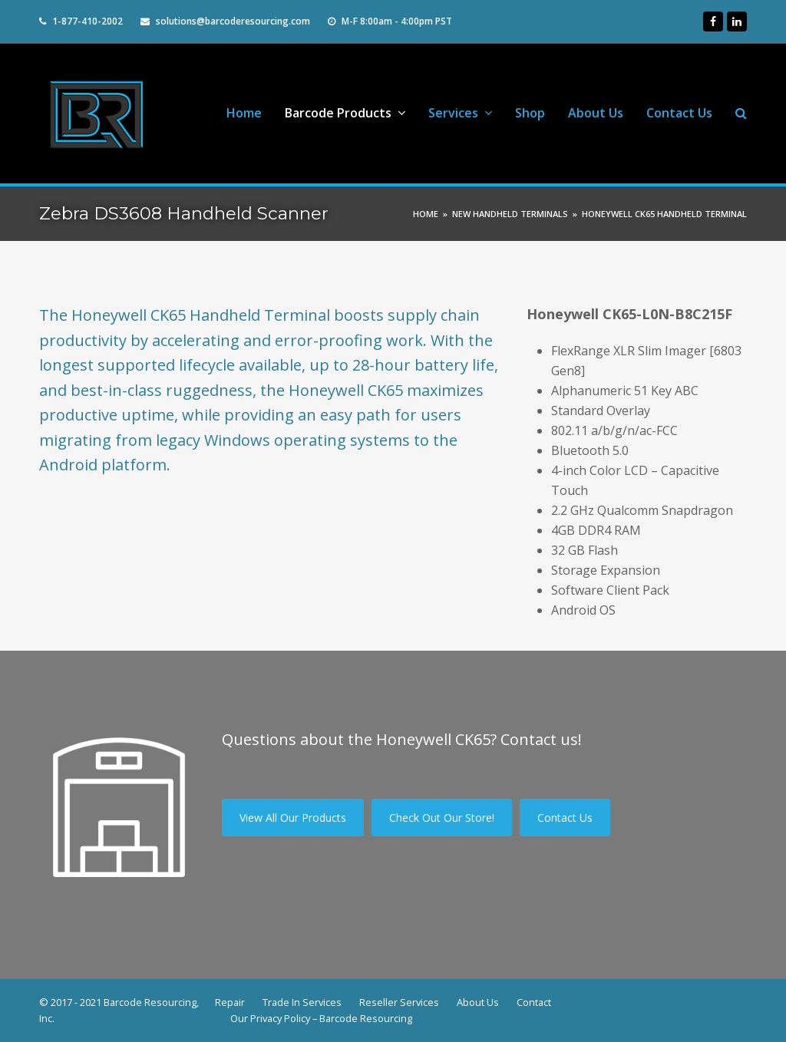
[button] (741, 113)
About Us (478, 1002)
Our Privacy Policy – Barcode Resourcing (321, 1018)
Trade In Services (302, 1002)
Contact (534, 1002)
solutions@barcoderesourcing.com (233, 21)
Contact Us (565, 817)
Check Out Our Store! (441, 817)
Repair (230, 1002)
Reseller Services (399, 1002)
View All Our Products (292, 817)
